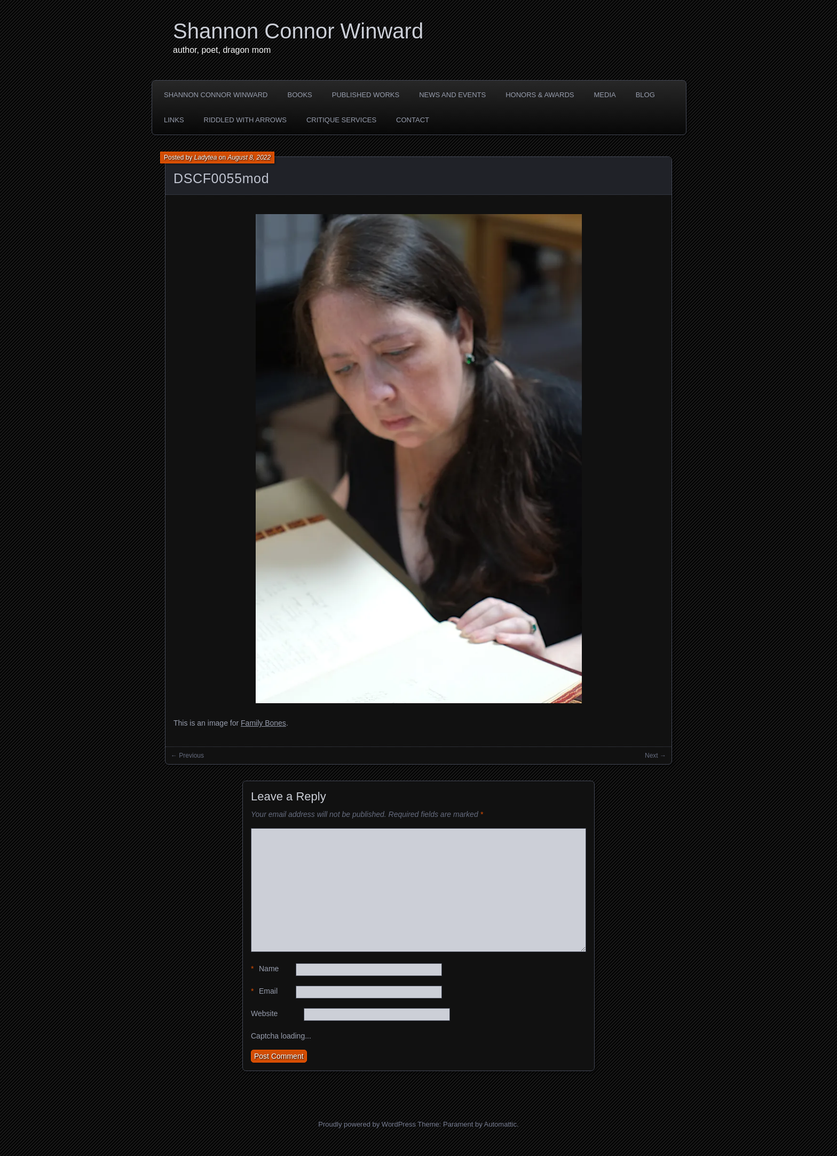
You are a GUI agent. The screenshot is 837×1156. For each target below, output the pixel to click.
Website (264, 1013)
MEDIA (605, 95)
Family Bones (263, 723)
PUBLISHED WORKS (365, 95)
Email (264, 991)
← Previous (187, 755)
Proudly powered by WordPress (367, 1124)
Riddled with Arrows (245, 120)
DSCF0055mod (221, 178)
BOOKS (300, 95)
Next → (655, 755)
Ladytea (205, 157)
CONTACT (412, 120)
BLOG (645, 95)
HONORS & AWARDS (540, 95)
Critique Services (341, 120)
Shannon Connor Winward (298, 31)
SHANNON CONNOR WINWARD (216, 95)
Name (265, 968)
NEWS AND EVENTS (452, 95)
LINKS (174, 120)
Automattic (500, 1124)
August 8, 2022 (249, 157)
